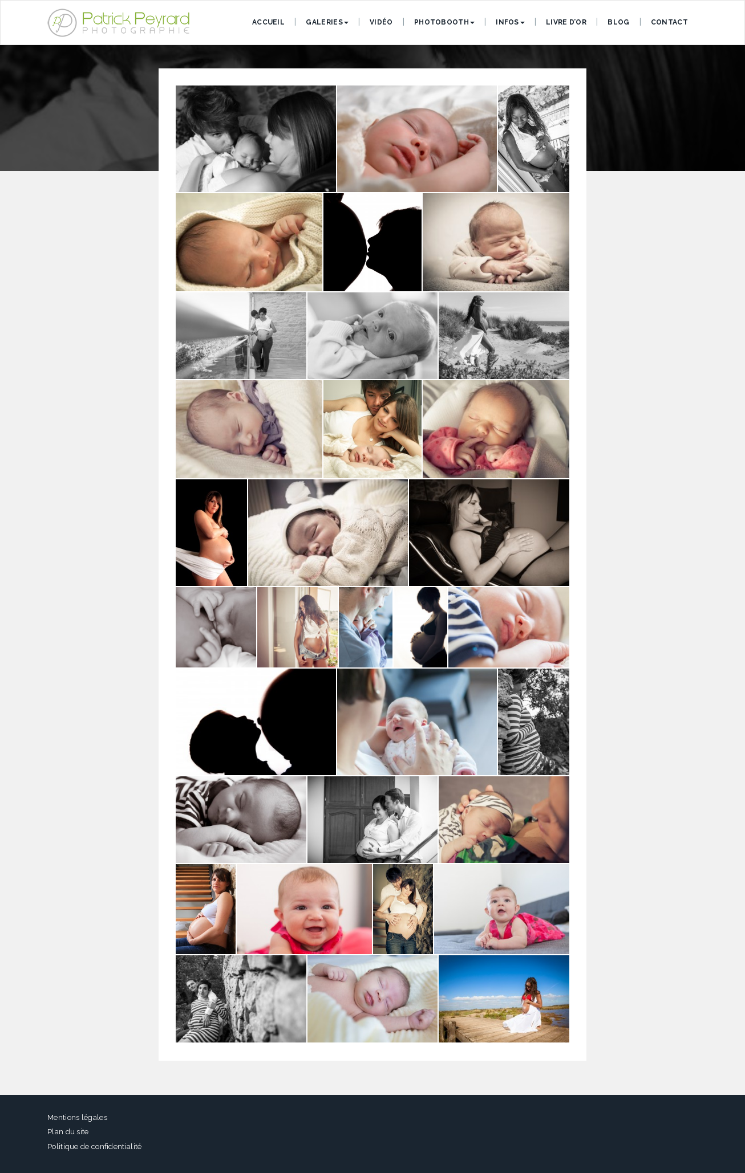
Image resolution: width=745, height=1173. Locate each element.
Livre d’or (566, 22)
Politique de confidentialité (94, 1146)
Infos (510, 22)
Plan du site (68, 1131)
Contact (669, 22)
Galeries (327, 22)
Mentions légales (77, 1117)
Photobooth (444, 22)
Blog (618, 22)
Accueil (268, 22)
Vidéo (381, 22)
